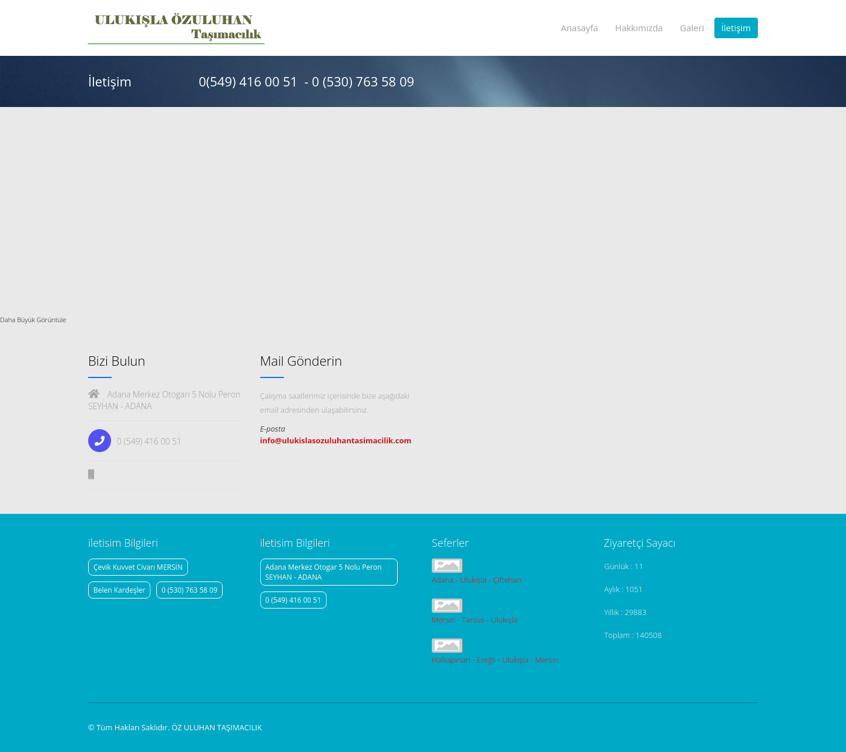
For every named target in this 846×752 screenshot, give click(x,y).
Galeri (692, 28)
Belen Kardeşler (119, 590)
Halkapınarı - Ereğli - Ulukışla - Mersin (495, 659)
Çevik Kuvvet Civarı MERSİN (138, 567)
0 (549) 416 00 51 (293, 600)
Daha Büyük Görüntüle (33, 319)
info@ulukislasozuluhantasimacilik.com (336, 440)
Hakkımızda (639, 28)
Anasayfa (579, 28)
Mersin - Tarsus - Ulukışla (475, 619)
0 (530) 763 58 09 (189, 590)
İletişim (736, 28)
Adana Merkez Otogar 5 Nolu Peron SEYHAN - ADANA (324, 572)
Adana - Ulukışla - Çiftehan (477, 579)
